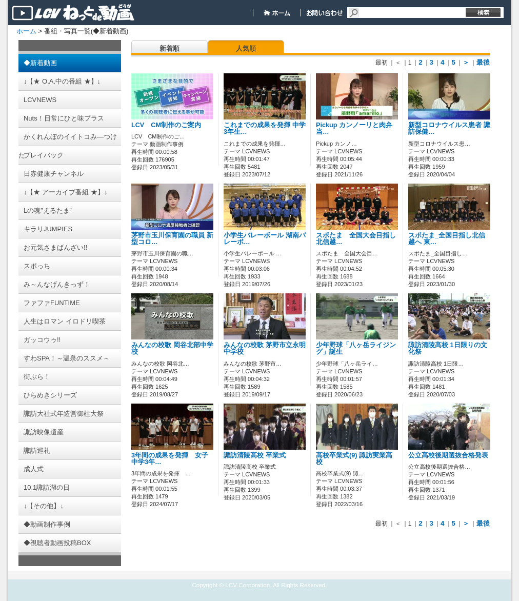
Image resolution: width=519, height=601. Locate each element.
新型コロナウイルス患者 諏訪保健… (449, 128)
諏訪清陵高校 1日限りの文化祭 (447, 348)
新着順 (169, 48)
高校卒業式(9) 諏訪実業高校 (354, 459)
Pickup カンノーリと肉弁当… (354, 128)
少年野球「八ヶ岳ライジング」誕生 (356, 348)
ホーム (26, 31)
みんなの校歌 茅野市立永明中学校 (265, 348)
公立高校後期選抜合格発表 (448, 455)
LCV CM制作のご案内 (166, 125)
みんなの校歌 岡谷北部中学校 (172, 348)
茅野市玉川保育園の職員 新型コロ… (172, 239)
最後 (483, 62)
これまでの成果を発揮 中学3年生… (265, 128)
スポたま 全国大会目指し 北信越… (359, 239)
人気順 (246, 48)
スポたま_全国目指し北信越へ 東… (446, 239)
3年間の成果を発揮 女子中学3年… (169, 459)
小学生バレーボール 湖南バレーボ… (265, 239)
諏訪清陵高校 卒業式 (255, 455)
